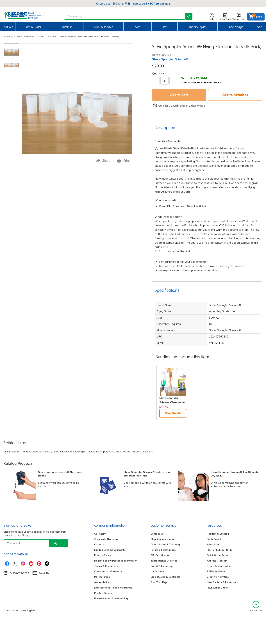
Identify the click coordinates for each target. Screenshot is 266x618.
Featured (8, 27)
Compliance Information (108, 571)
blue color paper (97, 451)
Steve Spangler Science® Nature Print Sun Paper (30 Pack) (147, 473)
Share (103, 161)
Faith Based (214, 539)
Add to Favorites (235, 95)
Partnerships (102, 576)
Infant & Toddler (103, 27)
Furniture (67, 27)
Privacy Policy (102, 555)
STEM (41, 36)
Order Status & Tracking (165, 544)
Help (212, 16)
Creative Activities (218, 576)
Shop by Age (235, 27)
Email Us (44, 573)
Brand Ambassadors (219, 566)
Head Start (213, 544)
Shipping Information (163, 539)
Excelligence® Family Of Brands (113, 587)
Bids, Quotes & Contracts (165, 576)
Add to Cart (179, 95)
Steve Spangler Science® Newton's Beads (59, 473)
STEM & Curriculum (24, 36)
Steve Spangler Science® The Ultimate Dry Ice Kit (234, 473)
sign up (58, 543)
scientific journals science (36, 451)
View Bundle (173, 413)
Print (123, 161)
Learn (137, 27)
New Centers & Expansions (222, 582)
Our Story (100, 533)
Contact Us (157, 533)
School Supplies (197, 27)
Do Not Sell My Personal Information (115, 560)
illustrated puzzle (119, 451)
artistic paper (12, 451)
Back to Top (255, 606)
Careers (99, 544)
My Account (157, 571)
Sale (259, 27)
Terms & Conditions (106, 566)
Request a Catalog (218, 533)
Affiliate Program (217, 560)
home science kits (142, 451)
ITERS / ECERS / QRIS (219, 549)
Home (7, 36)
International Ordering (164, 560)
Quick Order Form (217, 555)
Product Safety (103, 593)
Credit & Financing (161, 566)
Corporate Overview (106, 539)
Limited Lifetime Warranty (109, 549)
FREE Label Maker (217, 587)
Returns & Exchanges (163, 549)
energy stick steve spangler (69, 451)
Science (52, 36)
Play (164, 27)
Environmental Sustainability (111, 598)
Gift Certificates (160, 555)
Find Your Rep (159, 582)
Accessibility (101, 582)
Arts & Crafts (33, 27)
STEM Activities (216, 571)
